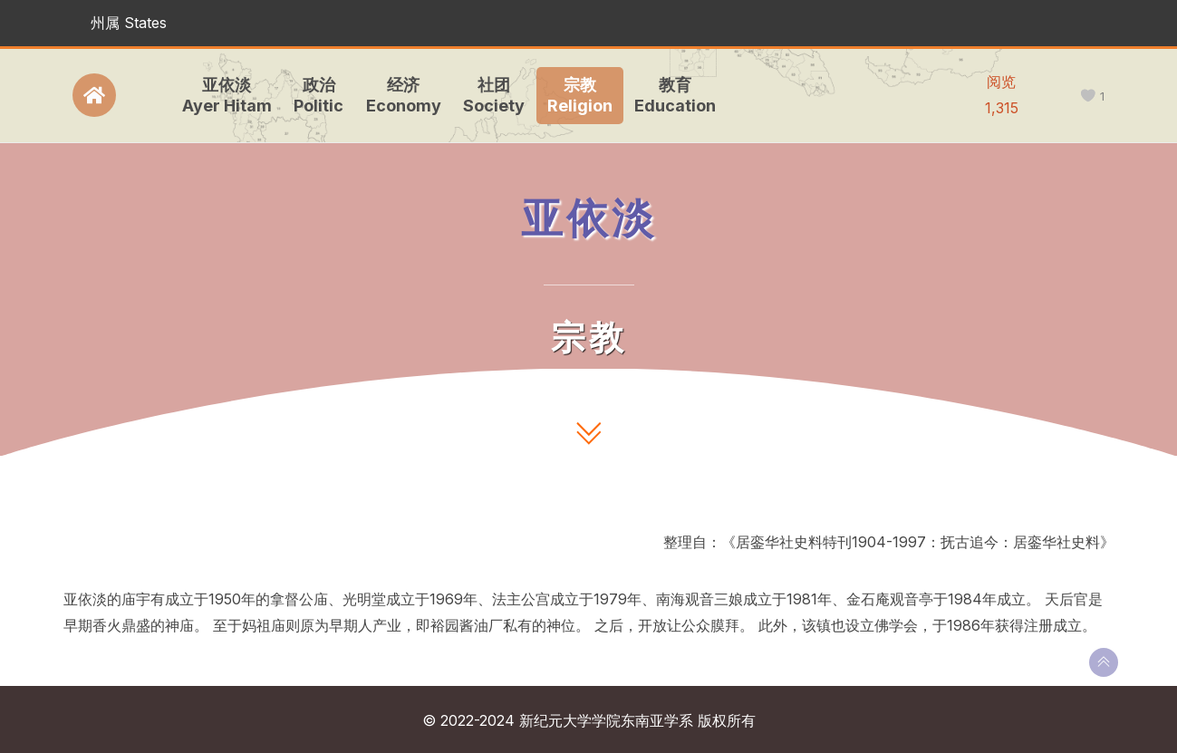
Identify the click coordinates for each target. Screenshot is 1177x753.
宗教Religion (573, 95)
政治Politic (313, 95)
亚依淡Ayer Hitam (220, 95)
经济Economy (397, 95)
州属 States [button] (129, 23)
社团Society (488, 95)
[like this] (1087, 96)
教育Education (669, 95)
